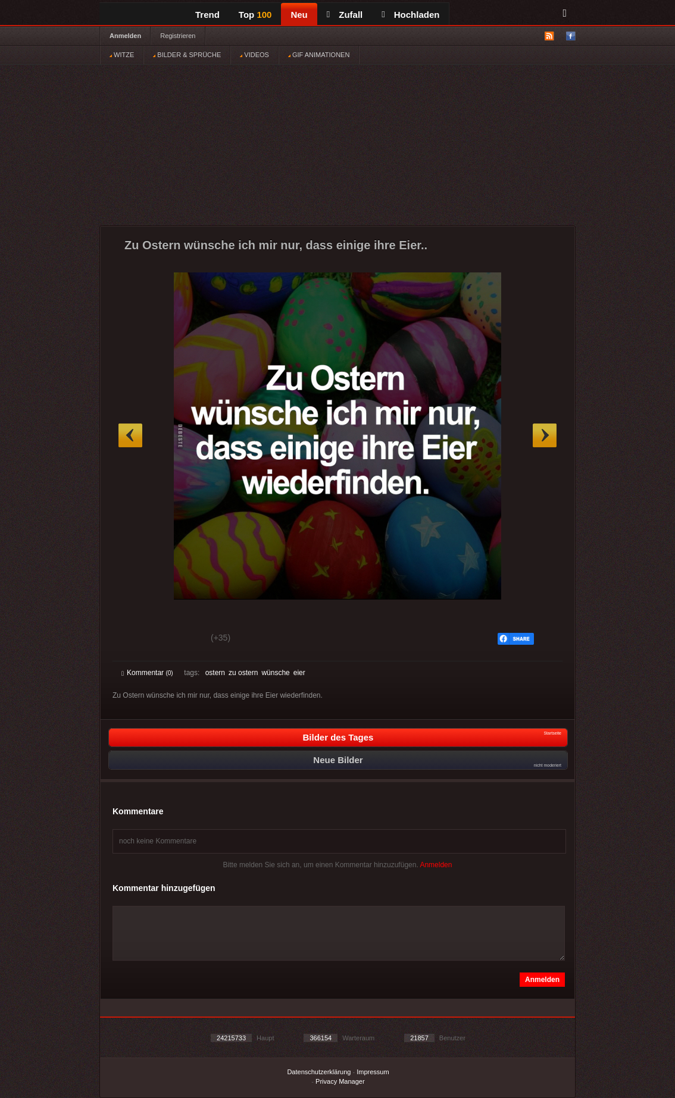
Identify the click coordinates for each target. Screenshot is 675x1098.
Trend (207, 15)
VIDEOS (254, 54)
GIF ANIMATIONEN (318, 54)
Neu (298, 15)
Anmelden (125, 35)
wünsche (275, 673)
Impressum (373, 1071)
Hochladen (410, 15)
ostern (215, 673)
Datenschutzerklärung (319, 1071)
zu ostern (243, 673)
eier (299, 673)
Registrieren (177, 35)
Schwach (179, 639)
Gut (134, 639)
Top (255, 15)
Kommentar (147, 673)
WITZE (122, 54)
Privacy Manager (340, 1081)
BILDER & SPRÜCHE (187, 54)
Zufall (344, 15)
